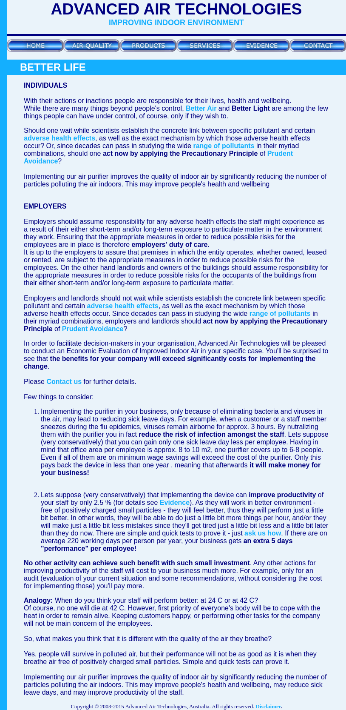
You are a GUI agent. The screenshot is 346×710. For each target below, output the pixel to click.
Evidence (175, 502)
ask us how (262, 533)
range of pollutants (223, 145)
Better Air (201, 108)
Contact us (64, 381)
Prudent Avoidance (93, 328)
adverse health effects (59, 138)
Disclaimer (268, 706)
